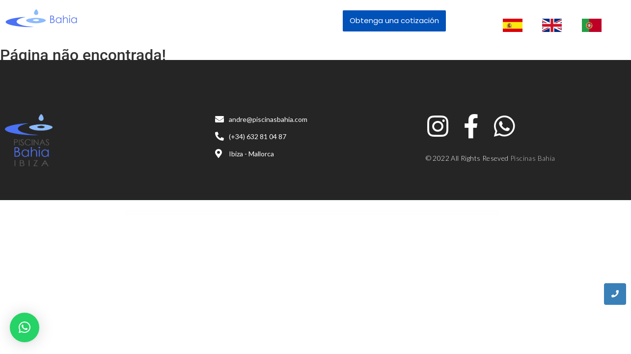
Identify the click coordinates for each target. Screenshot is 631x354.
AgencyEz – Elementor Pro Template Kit (298, 212)
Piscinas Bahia (532, 158)
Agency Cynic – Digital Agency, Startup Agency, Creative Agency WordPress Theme (275, 212)
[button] (24, 327)
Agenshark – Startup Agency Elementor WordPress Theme (311, 212)
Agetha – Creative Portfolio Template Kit (367, 212)
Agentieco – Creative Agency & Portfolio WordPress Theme (326, 212)
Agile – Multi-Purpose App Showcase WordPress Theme (380, 212)
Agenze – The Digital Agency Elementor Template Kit (340, 212)
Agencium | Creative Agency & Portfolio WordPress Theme (257, 212)
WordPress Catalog (247, 212)
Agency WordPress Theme (289, 212)
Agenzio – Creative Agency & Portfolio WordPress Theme (354, 212)
